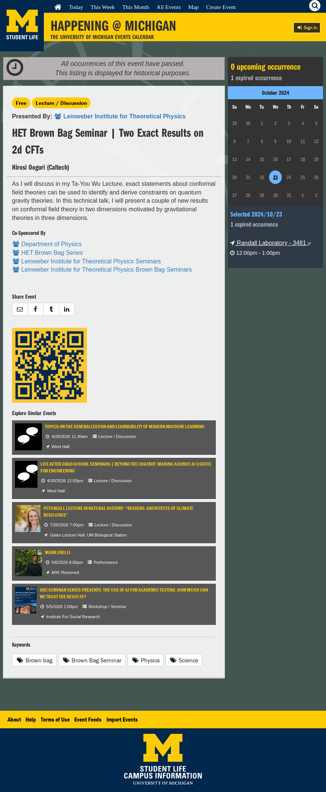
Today (76, 7)
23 (275, 177)
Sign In (306, 27)
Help (30, 719)
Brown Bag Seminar (92, 660)
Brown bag (34, 660)
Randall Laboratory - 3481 (270, 243)
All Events (169, 7)
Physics (146, 660)
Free (21, 102)
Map (193, 7)
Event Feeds (88, 719)
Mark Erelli (57, 552)
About (14, 719)
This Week (103, 7)
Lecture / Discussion (61, 102)
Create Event (221, 7)
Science (184, 660)
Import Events (122, 719)
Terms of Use (55, 719)
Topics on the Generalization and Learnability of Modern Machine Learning (125, 426)
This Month (135, 7)
